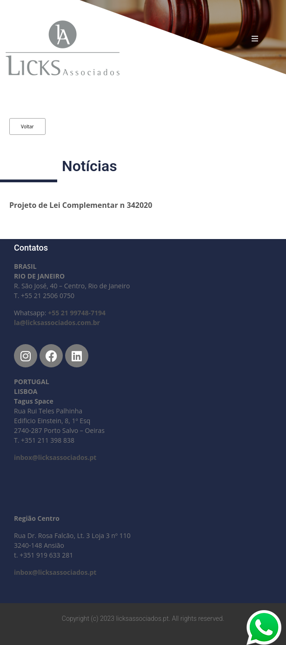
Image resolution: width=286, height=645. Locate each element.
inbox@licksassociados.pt (55, 457)
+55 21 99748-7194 (77, 312)
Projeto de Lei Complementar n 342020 (80, 205)
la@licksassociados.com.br (57, 322)
